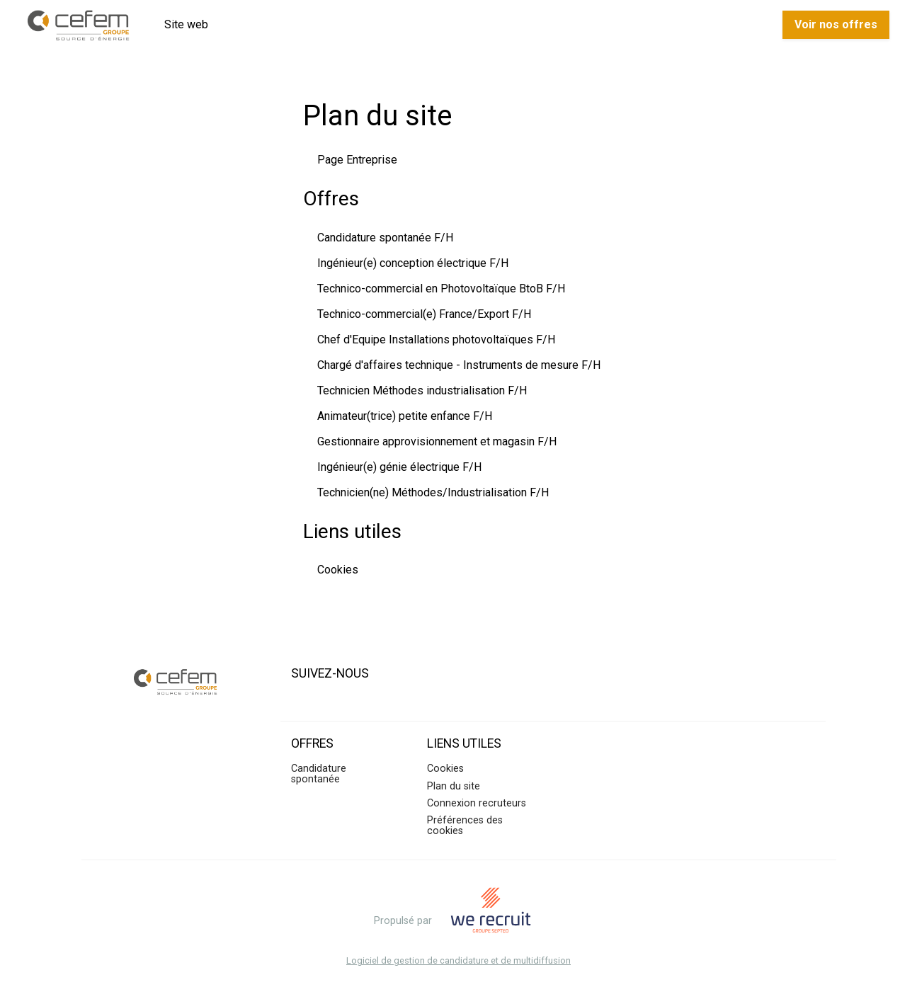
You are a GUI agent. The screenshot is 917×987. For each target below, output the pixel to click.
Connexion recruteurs (476, 803)
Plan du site (453, 786)
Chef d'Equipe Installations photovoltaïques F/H (436, 339)
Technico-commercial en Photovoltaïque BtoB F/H (441, 288)
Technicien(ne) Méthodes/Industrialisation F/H (433, 492)
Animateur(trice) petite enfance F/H (404, 416)
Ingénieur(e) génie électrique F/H (399, 467)
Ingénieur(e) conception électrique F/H (412, 263)
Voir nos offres (835, 24)
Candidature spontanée (318, 774)
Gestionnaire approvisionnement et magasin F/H (437, 441)
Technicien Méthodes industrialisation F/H (422, 390)
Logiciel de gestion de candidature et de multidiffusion (458, 961)
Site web (186, 24)
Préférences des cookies (465, 825)
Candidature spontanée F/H (385, 237)
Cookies (337, 569)
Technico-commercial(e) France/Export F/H (424, 314)
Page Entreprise (357, 159)
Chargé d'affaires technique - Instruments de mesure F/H (458, 365)
